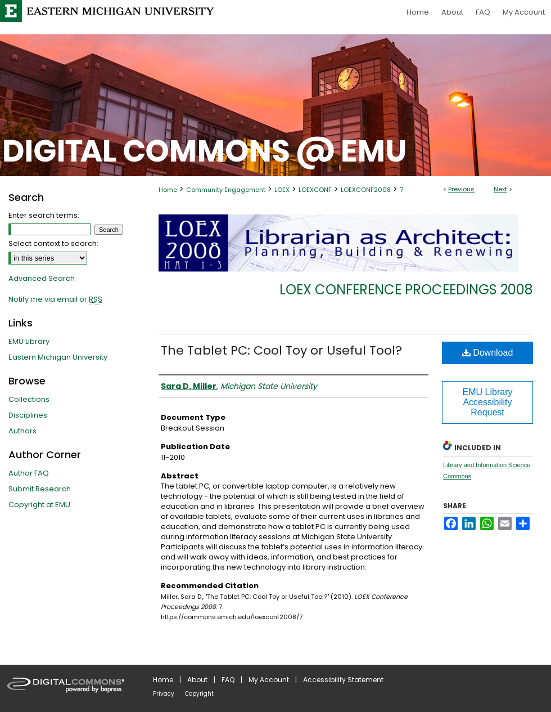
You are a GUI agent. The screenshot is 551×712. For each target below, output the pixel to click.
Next (500, 189)
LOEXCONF (315, 189)
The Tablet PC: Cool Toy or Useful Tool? (281, 350)
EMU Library (28, 341)
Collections (28, 399)
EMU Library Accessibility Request (488, 402)
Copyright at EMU (39, 504)
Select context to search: (53, 243)
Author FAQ (28, 473)
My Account (269, 679)
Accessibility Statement (343, 679)
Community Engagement (225, 189)
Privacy (163, 693)
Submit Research (39, 488)
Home (168, 189)
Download (487, 352)
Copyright (199, 693)
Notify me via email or (55, 299)
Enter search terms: (43, 215)
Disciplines (27, 415)
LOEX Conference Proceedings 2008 (406, 289)
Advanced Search (41, 278)
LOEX (282, 189)
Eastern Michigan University (57, 357)
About (197, 679)
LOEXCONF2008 (366, 189)
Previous (461, 189)
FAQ (228, 679)
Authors (22, 431)
